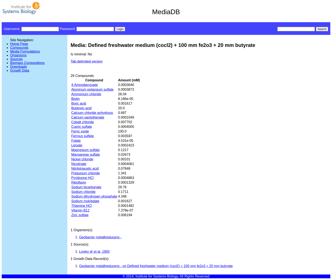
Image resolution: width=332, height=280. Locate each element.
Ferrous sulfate (82, 136)
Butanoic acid (81, 108)
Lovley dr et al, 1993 (94, 251)
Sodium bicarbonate (86, 187)
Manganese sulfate (85, 154)
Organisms (18, 55)
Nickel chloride (82, 159)
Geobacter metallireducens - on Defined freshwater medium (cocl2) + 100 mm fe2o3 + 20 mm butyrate (156, 266)
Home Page (19, 44)
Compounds (19, 47)
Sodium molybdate (85, 201)
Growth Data (19, 70)
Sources (16, 59)
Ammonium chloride (86, 94)
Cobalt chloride (82, 122)
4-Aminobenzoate (84, 85)
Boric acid (78, 103)
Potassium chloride (85, 173)
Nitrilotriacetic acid (85, 168)
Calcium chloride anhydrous (92, 113)
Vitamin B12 (80, 210)
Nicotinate (78, 164)
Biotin (75, 99)
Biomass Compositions (27, 63)
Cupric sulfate (81, 126)
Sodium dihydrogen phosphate (94, 196)
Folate (75, 140)
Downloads (18, 66)
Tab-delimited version (86, 61)
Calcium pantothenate (87, 117)
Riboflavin (78, 182)
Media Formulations (25, 51)
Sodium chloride (83, 192)
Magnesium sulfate (85, 150)
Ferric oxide (80, 131)
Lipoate (76, 145)
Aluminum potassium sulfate (92, 89)
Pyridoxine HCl (82, 178)
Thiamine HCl (81, 206)
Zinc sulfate (80, 215)
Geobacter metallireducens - (100, 237)
